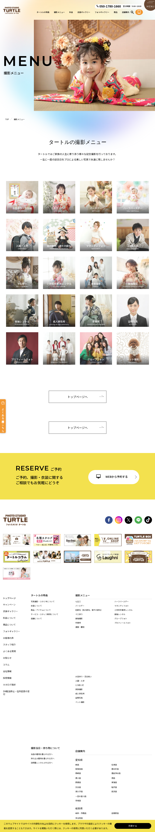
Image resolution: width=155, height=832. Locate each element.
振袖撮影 (79, 621)
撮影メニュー (59, 13)
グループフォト (120, 621)
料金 (71, 13)
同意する (133, 826)
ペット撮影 (79, 666)
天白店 (78, 719)
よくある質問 (9, 648)
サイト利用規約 (93, 781)
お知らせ (7, 655)
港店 (113, 710)
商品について (9, 622)
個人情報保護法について (43, 781)
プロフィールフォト (122, 626)
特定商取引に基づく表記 (70, 781)
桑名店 (78, 762)
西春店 (78, 714)
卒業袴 (78, 626)
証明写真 (79, 662)
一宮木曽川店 (80, 728)
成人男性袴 (79, 657)
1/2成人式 (79, 649)
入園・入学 (79, 645)
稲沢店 (114, 719)
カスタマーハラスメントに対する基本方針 (125, 781)
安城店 (78, 732)
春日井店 (115, 701)
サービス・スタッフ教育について (44, 614)
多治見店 (79, 750)
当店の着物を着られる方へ (42, 636)
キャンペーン (9, 602)
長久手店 (79, 723)
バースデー (79, 609)
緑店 (77, 697)
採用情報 (7, 675)
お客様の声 (8, 635)
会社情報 (7, 668)
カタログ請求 (9, 682)
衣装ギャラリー (84, 13)
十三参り (79, 617)
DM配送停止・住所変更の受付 (16, 690)
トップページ (9, 595)
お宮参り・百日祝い (83, 640)
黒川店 (78, 710)
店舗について (36, 619)
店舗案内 (125, 13)
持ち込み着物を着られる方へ (42, 640)
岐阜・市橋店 (80, 745)
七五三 (78, 604)
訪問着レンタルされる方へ (42, 644)
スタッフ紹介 (9, 642)
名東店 (114, 697)
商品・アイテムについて (41, 610)
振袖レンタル (119, 617)
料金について (9, 615)
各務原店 (115, 745)
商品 (115, 13)
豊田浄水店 (115, 705)
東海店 (114, 714)
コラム (6, 662)
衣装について (36, 606)
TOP (7, 119)
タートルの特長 (43, 13)
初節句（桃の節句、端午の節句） (89, 613)
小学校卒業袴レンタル (123, 613)
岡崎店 (78, 705)
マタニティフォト (121, 609)
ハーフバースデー (121, 604)
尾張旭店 (79, 701)
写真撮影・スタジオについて (42, 602)
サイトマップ (19, 781)
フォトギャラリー (102, 13)
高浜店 (114, 723)
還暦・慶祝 (79, 630)
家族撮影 (79, 653)
